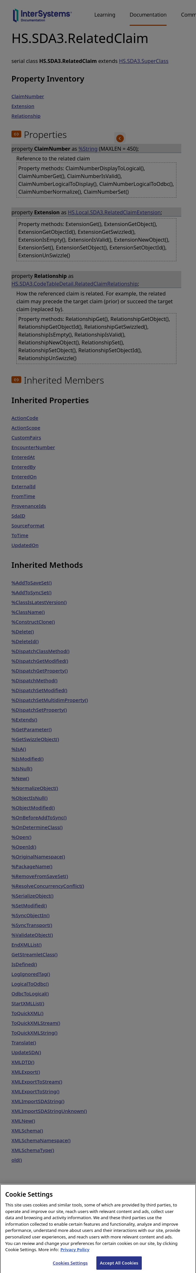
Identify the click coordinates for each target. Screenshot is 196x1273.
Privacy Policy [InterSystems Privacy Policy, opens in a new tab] (75, 1253)
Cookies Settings (70, 1266)
